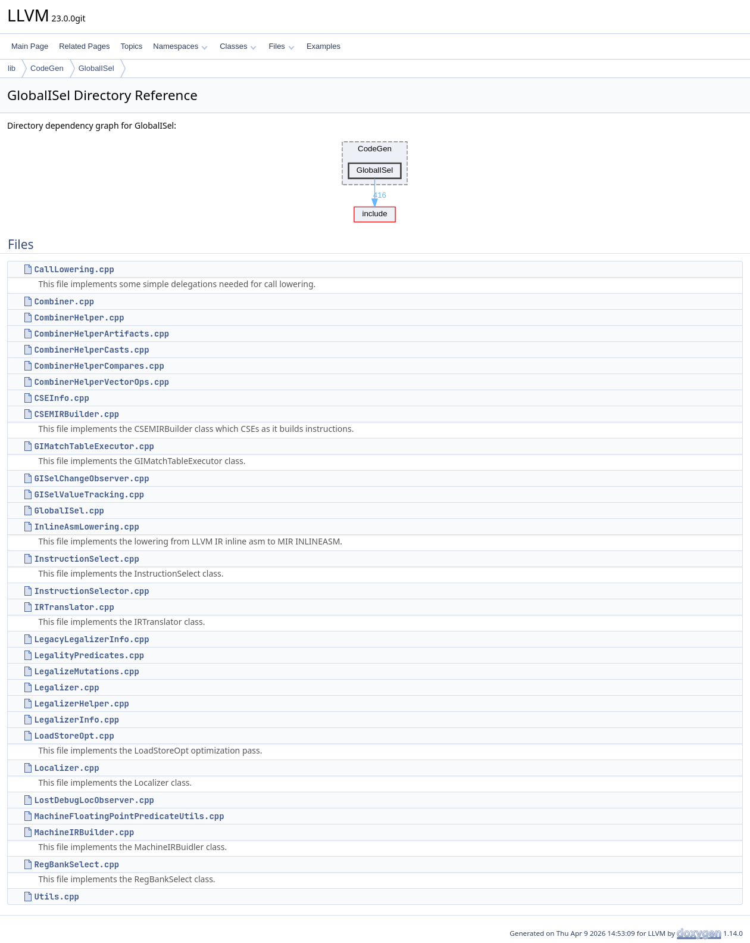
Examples (323, 46)
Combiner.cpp (64, 301)
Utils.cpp (56, 896)
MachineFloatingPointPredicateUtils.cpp (129, 816)
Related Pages (84, 46)
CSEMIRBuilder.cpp (76, 414)
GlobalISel (96, 68)
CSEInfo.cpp (61, 398)
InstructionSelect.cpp (86, 558)
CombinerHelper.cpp (79, 317)
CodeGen (47, 68)
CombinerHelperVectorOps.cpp (101, 381)
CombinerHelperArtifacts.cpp (101, 333)
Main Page (29, 46)
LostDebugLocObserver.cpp (94, 800)
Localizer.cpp (66, 768)
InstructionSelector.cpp (91, 591)
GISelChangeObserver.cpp (91, 478)
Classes (238, 46)
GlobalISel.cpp (69, 510)
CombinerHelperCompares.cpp (99, 365)
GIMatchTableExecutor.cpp (94, 446)
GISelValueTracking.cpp (89, 494)
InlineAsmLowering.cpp (86, 526)
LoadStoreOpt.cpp (74, 735)
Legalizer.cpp (66, 687)
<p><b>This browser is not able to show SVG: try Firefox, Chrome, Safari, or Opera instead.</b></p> (375, 178)
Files (281, 46)
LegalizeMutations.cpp (86, 671)
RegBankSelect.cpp (76, 864)
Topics (131, 46)
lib (11, 68)
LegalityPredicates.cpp (89, 655)
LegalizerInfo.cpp (76, 719)
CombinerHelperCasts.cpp (91, 349)
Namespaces (180, 46)
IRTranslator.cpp (74, 607)
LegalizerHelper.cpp (81, 703)
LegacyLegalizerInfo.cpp (91, 639)
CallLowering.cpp (74, 269)
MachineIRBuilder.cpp (84, 832)
